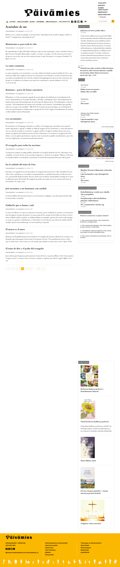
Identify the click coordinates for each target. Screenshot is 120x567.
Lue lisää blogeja (108, 127)
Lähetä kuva (109, 161)
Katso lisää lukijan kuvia (105, 158)
